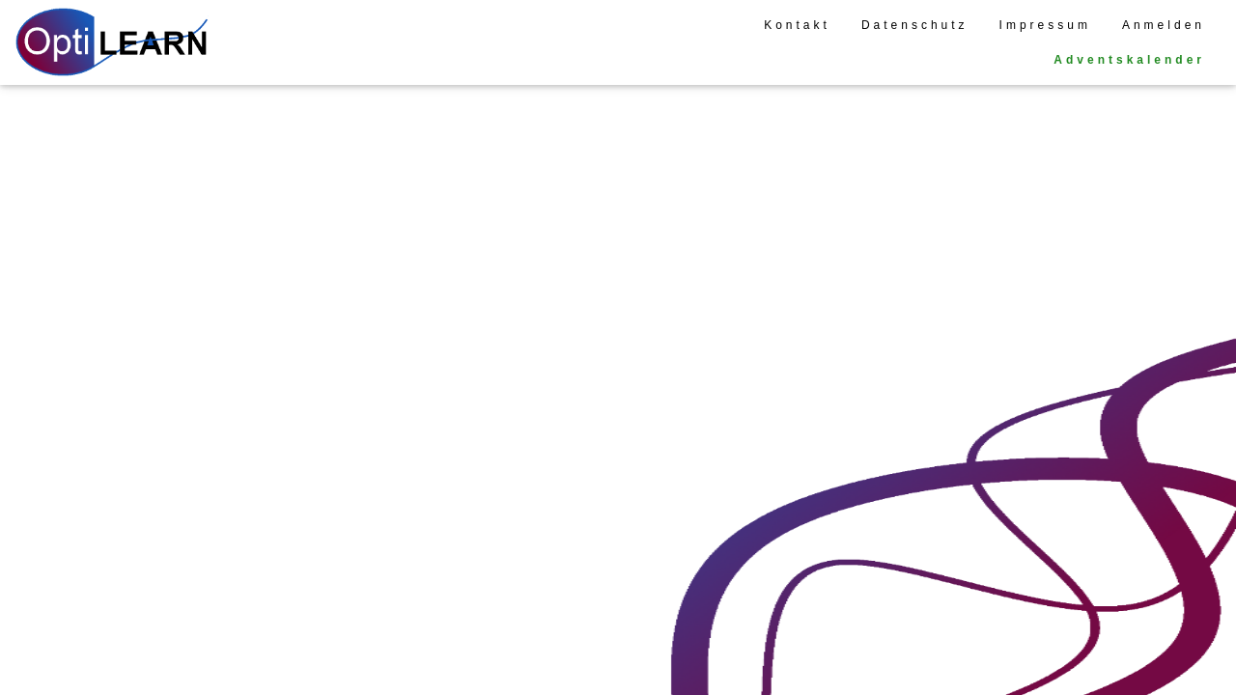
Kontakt (797, 25)
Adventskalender (1129, 60)
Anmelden (1163, 25)
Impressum (1045, 25)
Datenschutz (915, 25)
